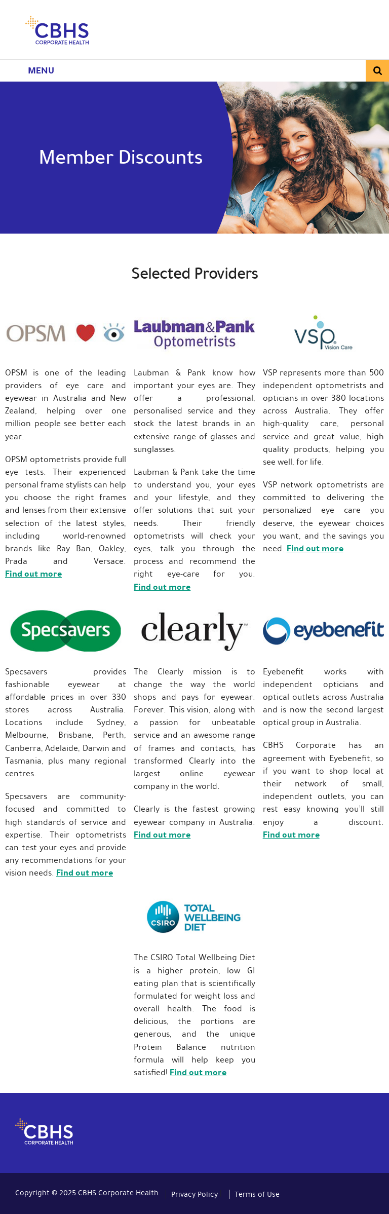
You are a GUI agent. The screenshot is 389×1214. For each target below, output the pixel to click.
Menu (41, 70)
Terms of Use (257, 1194)
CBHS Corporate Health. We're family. (57, 32)
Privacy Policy (194, 1194)
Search (377, 71)
